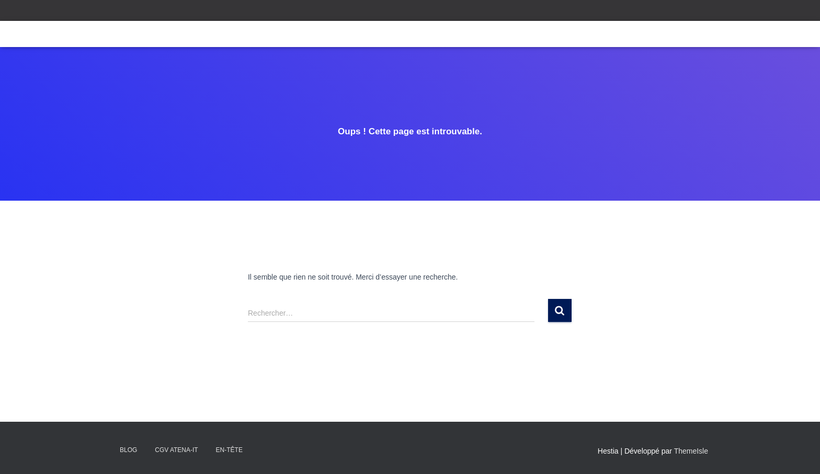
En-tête (229, 450)
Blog (128, 450)
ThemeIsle (691, 451)
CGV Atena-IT (176, 450)
